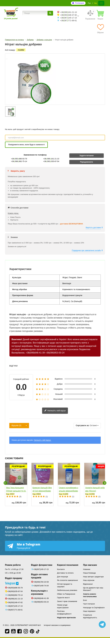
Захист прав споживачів (67, 601)
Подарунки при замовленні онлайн (86, 250)
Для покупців (62, 577)
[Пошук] (50, 13)
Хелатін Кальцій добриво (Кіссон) (95, 489)
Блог (85, 600)
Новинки (86, 569)
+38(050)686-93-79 (15, 588)
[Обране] (100, 28)
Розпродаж (79, 3)
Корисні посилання (67, 565)
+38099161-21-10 (68, 12)
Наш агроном (88, 580)
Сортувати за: (82, 425)
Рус (89, 3)
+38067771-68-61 (68, 20)
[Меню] (101, 3)
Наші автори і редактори (93, 577)
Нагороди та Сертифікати (94, 608)
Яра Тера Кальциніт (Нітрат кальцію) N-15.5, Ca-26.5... (16, 491)
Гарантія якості (63, 598)
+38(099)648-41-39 (35, 353)
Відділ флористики (41, 565)
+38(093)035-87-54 (15, 591)
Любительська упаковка (67, 590)
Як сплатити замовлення (67, 580)
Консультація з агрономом (39, 592)
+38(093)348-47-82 (15, 602)
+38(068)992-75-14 (15, 595)
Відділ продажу (13, 578)
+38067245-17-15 (68, 18)
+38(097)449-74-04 (41, 586)
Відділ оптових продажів (39, 576)
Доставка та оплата (65, 573)
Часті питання (89, 604)
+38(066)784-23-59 (41, 582)
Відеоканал (88, 584)
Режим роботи (13, 565)
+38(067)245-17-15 (15, 606)
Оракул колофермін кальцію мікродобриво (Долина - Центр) (68, 491)
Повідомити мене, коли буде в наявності (26, 145)
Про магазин (90, 565)
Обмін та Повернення (66, 594)
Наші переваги (89, 611)
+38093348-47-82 (68, 15)
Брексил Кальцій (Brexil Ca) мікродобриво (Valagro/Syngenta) (42, 491)
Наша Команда (89, 573)
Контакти (61, 569)
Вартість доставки (93, 227)
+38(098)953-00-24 (54, 353)
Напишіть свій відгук (55, 410)
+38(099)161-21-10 (15, 599)
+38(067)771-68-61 (15, 610)
